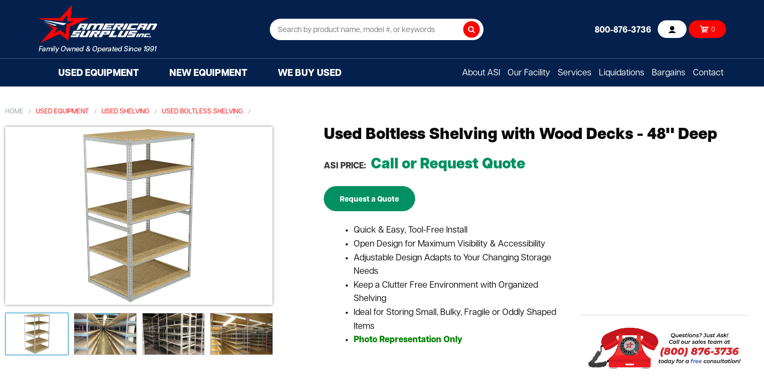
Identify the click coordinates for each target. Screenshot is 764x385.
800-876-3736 (623, 30)
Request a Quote (369, 200)
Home (14, 112)
